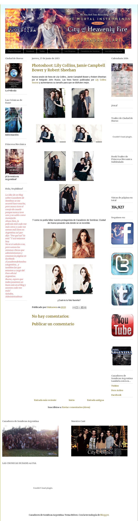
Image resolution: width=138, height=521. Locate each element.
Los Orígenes (70, 51)
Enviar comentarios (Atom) (76, 407)
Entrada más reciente (45, 400)
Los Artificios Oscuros (113, 51)
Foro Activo (54, 51)
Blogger (104, 515)
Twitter (42, 51)
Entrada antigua (95, 400)
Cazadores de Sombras (90, 51)
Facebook (30, 51)
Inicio (72, 400)
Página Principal (14, 51)
